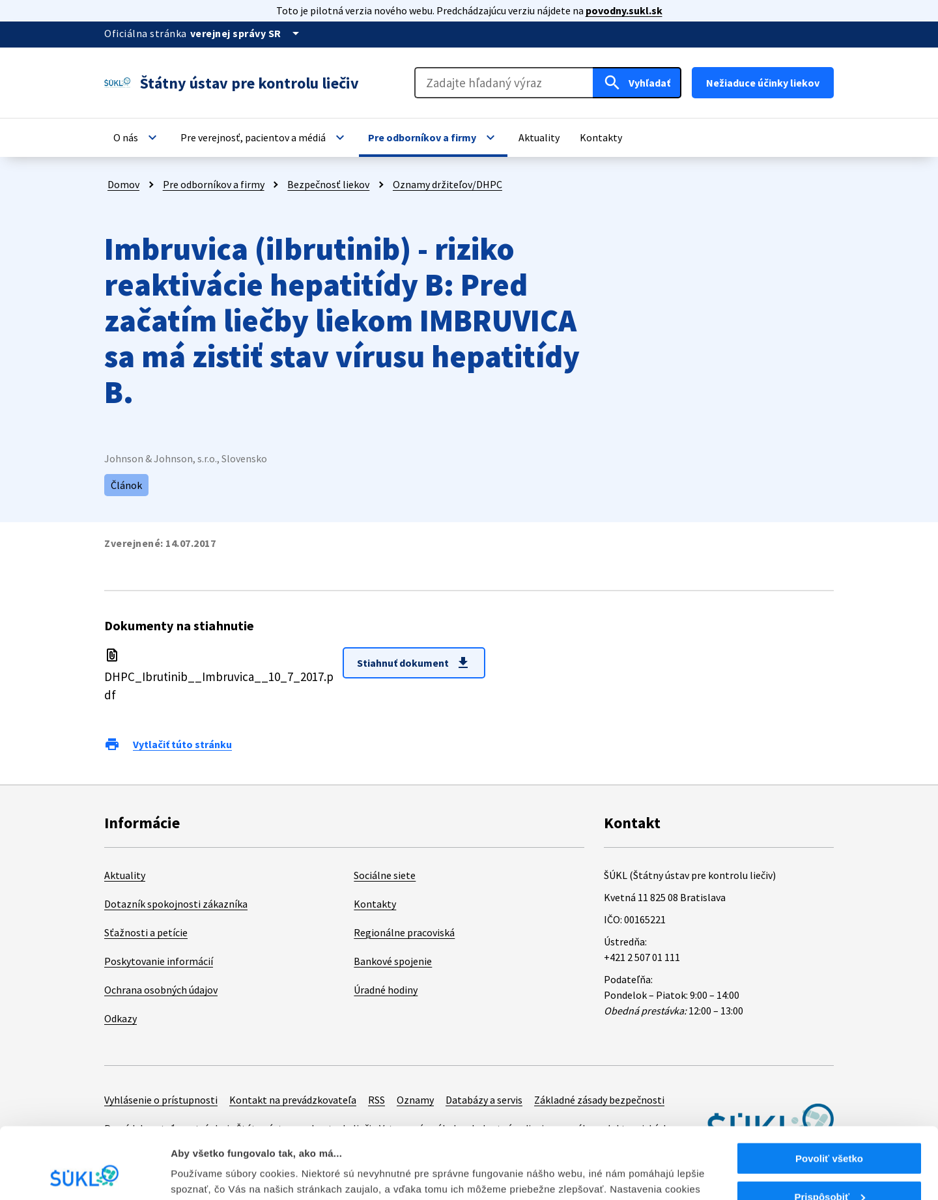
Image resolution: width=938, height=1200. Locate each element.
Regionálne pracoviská (404, 932)
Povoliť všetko (829, 1091)
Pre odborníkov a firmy (213, 184)
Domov (123, 184)
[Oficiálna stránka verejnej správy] (247, 33)
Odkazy (120, 1018)
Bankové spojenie (393, 961)
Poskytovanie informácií (158, 961)
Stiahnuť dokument (414, 663)
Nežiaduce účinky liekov (762, 82)
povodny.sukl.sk (624, 10)
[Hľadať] (637, 82)
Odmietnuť (829, 1167)
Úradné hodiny (386, 989)
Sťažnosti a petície (146, 932)
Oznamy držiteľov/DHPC (447, 184)
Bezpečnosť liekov (328, 184)
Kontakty (375, 903)
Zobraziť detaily (208, 1173)
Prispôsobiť (829, 1130)
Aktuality (124, 875)
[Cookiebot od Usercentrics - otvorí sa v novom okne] (84, 1174)
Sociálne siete (385, 875)
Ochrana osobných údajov (161, 989)
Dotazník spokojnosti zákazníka (176, 903)
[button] (137, 137)
